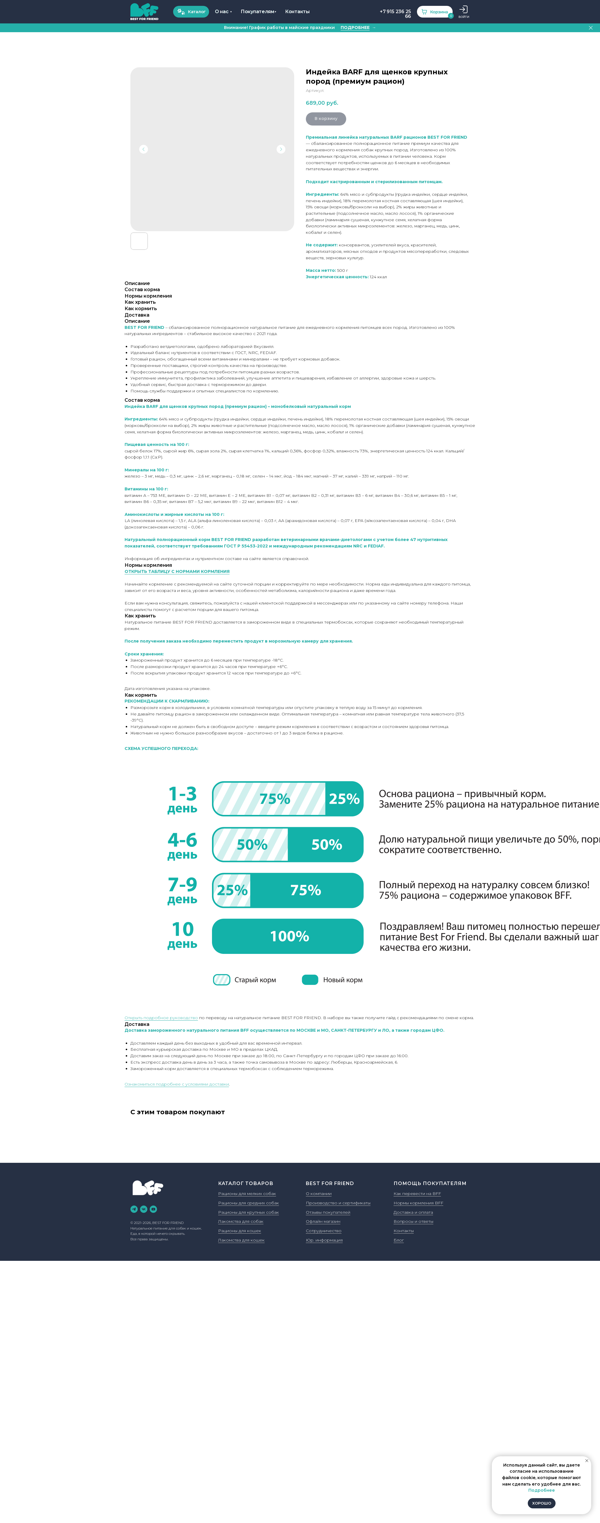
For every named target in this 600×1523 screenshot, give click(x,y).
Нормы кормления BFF (418, 1203)
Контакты (404, 1230)
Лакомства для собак (240, 1221)
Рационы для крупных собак (248, 1212)
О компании (319, 1193)
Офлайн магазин (323, 1221)
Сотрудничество (324, 1230)
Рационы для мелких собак (247, 1193)
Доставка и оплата (413, 1212)
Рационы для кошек (239, 1230)
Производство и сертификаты (338, 1203)
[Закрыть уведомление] (587, 1461)
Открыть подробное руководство (161, 1017)
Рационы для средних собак (248, 1203)
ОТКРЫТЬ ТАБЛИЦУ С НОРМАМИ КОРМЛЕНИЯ (177, 571)
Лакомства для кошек (241, 1240)
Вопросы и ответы (413, 1221)
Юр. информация (324, 1240)
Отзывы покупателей (328, 1212)
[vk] (143, 1209)
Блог (399, 1240)
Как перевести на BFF (417, 1193)
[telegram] (134, 1209)
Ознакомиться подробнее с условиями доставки (177, 1084)
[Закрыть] (590, 28)
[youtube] (153, 1209)
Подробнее (541, 1490)
